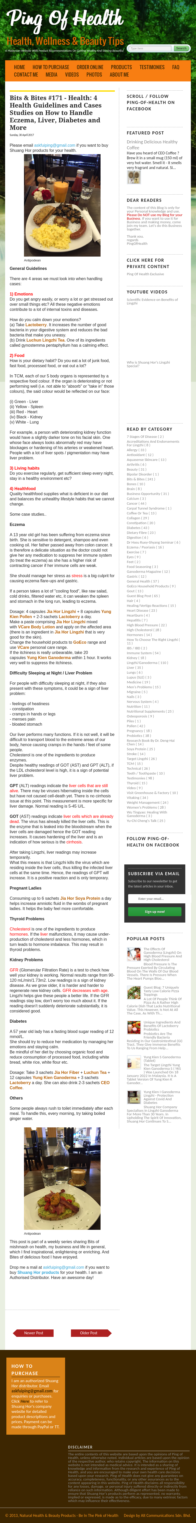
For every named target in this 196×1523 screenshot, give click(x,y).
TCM (131, 763)
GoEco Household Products (148, 586)
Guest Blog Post (139, 596)
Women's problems (142, 807)
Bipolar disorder (140, 474)
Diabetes (134, 527)
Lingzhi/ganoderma (142, 662)
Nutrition (134, 706)
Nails (131, 696)
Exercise (133, 552)
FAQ (175, 67)
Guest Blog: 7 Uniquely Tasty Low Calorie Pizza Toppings (161, 991)
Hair (130, 600)
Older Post (88, 1332)
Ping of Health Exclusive (145, 274)
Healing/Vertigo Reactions (147, 605)
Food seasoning (139, 566)
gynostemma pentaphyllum (45, 345)
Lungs (132, 672)
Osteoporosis (137, 716)
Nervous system (140, 701)
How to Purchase (51, 67)
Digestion (134, 537)
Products (121, 67)
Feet (130, 561)
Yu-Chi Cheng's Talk (142, 820)
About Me (119, 74)
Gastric (133, 576)
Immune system (140, 653)
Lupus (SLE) (136, 677)
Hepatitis (134, 620)
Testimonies (152, 67)
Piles (131, 721)
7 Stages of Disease (142, 436)
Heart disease (138, 610)
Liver (131, 667)
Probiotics (135, 735)
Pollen (132, 726)
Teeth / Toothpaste (142, 773)
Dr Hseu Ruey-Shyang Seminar (150, 542)
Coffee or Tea (138, 513)
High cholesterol (140, 630)
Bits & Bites (136, 479)
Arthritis (133, 464)
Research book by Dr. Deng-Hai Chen (151, 742)
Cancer (133, 503)
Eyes (130, 557)
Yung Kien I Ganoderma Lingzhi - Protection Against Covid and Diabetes (162, 1097)
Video (132, 788)
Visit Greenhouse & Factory (148, 792)
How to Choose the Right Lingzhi (153, 639)
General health (139, 581)
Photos (94, 74)
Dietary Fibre (137, 532)
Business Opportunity (144, 493)
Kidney (132, 657)
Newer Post (33, 1332)
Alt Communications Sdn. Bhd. (166, 1515)
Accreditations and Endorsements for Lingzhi (153, 443)
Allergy (132, 450)
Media (51, 74)
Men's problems (140, 687)
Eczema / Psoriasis (141, 547)
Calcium (133, 498)
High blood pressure (143, 625)
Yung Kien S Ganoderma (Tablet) (162, 1059)
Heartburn (135, 615)
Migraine (134, 692)
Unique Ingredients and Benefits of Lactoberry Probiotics (162, 1026)
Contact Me (26, 74)
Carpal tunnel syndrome (146, 508)
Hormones (135, 634)
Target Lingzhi (138, 758)
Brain (131, 488)
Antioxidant (136, 454)
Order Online (90, 67)
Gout (131, 591)
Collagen (134, 518)
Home (19, 67)
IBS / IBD (134, 648)
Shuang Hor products (38, 1272)
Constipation (137, 523)
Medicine (134, 682)
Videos (72, 74)
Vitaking (133, 797)
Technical (134, 768)
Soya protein (137, 749)
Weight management (144, 802)
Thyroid (133, 783)
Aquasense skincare (142, 459)
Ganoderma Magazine (144, 571)
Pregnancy (135, 730)
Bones (132, 484)
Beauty (133, 469)
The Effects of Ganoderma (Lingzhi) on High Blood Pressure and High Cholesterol (163, 954)
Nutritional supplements (146, 711)
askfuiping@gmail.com (54, 145)
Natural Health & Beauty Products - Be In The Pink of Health (69, 1515)
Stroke (132, 754)
